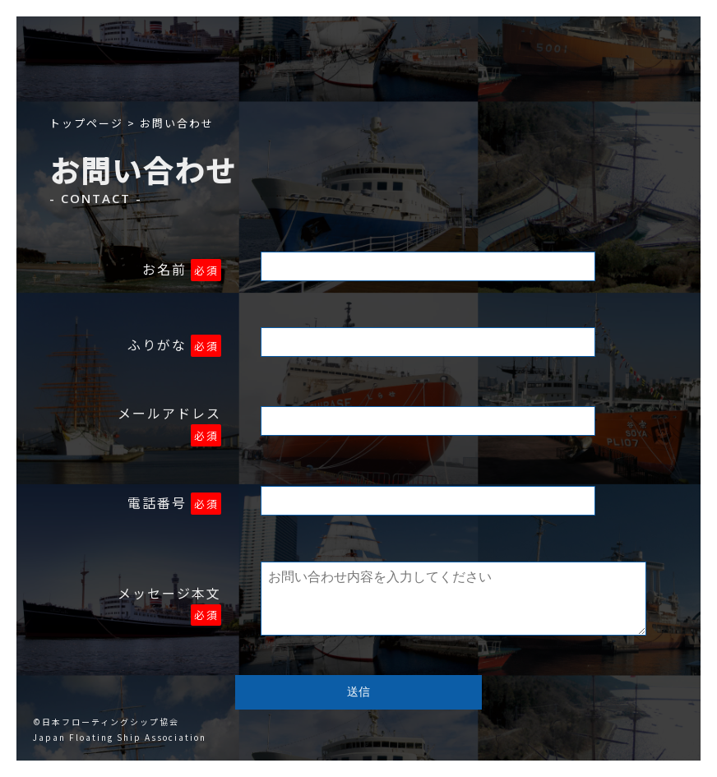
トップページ (86, 123)
